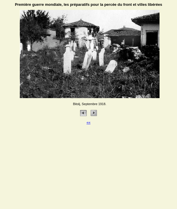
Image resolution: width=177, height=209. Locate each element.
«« (88, 122)
